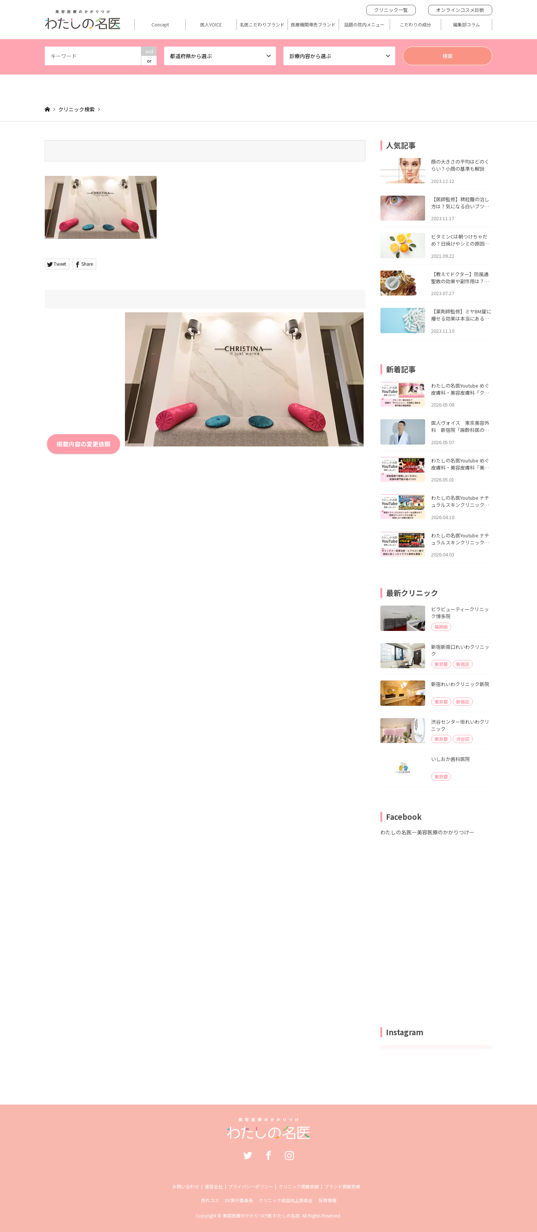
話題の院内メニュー (364, 24)
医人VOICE (211, 24)
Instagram (289, 1155)
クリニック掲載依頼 (299, 1186)
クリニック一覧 (391, 9)
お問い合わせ (185, 1186)
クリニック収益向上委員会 (286, 1200)
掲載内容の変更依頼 (83, 443)
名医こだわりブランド (262, 24)
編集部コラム (466, 24)
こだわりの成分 (415, 24)
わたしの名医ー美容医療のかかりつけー (427, 832)
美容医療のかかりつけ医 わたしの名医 (261, 1215)
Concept (160, 24)
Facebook (268, 1155)
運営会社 (214, 1186)
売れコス (210, 1200)
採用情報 (327, 1200)
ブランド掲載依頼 (342, 1186)
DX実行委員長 (239, 1200)
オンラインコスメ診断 (460, 9)
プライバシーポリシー (250, 1186)
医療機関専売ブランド (313, 24)
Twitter (247, 1155)
